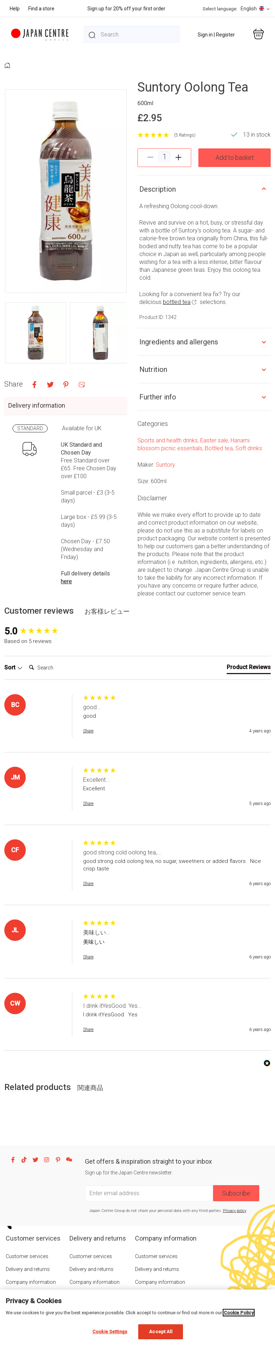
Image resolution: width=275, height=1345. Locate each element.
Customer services (27, 1256)
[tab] (249, 668)
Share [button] (88, 730)
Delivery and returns (28, 1269)
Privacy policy (234, 1210)
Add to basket (235, 157)
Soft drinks (248, 448)
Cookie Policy (239, 1312)
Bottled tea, (220, 448)
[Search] (54, 668)
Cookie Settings (109, 1331)
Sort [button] (13, 667)
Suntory (165, 464)
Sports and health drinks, (169, 440)
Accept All (160, 1331)
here (66, 581)
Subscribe (236, 1193)
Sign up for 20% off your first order (126, 8)
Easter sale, (215, 440)
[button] (35, 332)
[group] (41, 631)
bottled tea (176, 302)
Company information (31, 1282)
